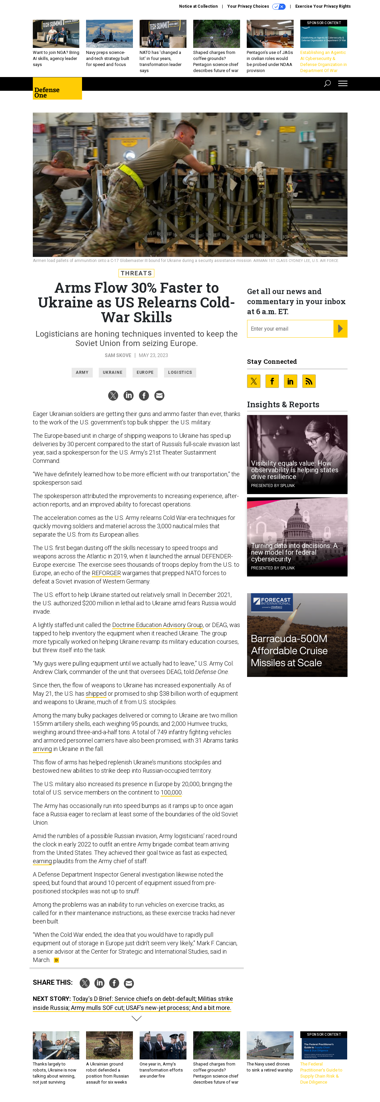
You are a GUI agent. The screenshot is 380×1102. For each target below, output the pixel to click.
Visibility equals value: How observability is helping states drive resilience (294, 470)
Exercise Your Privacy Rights (323, 6)
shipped (96, 693)
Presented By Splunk (273, 485)
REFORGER (106, 572)
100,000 (171, 792)
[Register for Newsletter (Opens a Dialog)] (340, 329)
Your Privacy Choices (256, 7)
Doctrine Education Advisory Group (157, 624)
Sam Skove (118, 355)
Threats (136, 273)
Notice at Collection (198, 6)
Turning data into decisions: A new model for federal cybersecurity (294, 552)
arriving (42, 748)
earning (42, 861)
